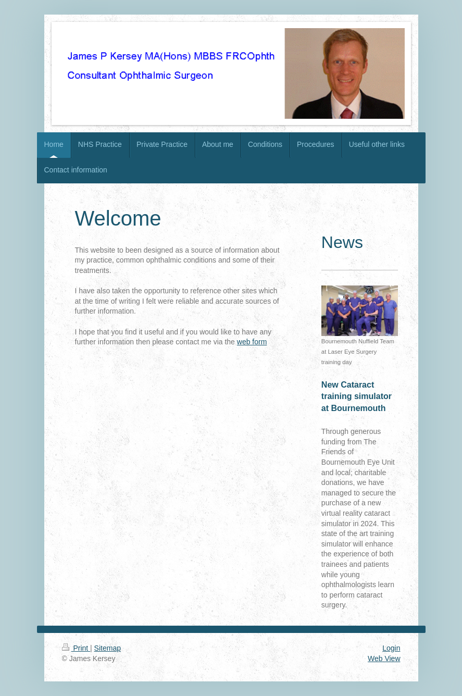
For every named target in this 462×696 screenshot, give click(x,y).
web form (252, 342)
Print (76, 648)
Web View (384, 658)
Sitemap (107, 648)
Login (391, 648)
